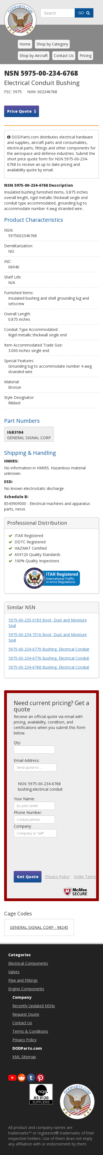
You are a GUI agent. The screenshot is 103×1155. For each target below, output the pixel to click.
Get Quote (27, 876)
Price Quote (21, 111)
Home (25, 44)
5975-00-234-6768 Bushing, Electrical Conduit (49, 667)
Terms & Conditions (30, 1031)
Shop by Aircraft (34, 55)
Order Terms (85, 876)
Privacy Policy (57, 876)
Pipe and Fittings (23, 980)
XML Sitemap (24, 1056)
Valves (14, 971)
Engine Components (26, 988)
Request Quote (25, 1014)
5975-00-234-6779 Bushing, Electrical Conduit (49, 649)
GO (84, 12)
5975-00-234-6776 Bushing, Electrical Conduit (49, 658)
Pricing (85, 55)
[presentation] (55, 856)
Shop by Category (52, 44)
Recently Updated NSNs (33, 1005)
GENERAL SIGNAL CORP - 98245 (39, 927)
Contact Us (64, 55)
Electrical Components (28, 963)
